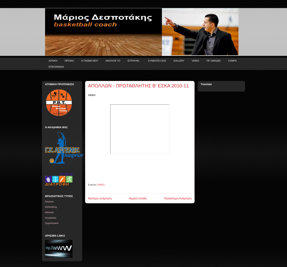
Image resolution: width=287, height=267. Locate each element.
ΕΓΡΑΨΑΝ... (134, 60)
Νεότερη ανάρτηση (100, 198)
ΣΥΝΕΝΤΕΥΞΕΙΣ (157, 60)
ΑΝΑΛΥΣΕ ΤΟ (112, 60)
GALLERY (179, 60)
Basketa (49, 201)
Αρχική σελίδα (138, 198)
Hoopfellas (50, 217)
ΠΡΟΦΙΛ (69, 60)
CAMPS (232, 60)
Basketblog (51, 206)
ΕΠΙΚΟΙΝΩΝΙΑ (56, 66)
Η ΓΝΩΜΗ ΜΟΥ (89, 60)
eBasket (49, 212)
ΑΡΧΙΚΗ (53, 60)
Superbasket (51, 223)
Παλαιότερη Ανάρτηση (178, 198)
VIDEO (195, 60)
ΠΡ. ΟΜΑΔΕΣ (213, 60)
